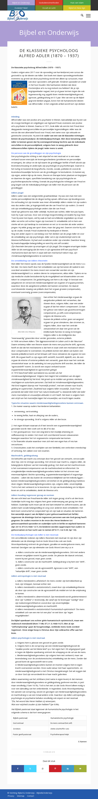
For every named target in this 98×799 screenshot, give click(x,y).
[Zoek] (80, 15)
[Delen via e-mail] (80, 768)
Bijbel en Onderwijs (21, 2)
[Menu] (87, 15)
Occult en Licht (49, 8)
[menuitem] (21, 2)
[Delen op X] (30, 768)
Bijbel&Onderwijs (44, 792)
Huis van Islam (77, 2)
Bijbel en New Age (77, 8)
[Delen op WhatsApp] (42, 768)
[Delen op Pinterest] (55, 768)
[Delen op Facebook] (17, 768)
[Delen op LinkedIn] (68, 768)
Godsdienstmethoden (49, 2)
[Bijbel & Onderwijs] (40, 15)
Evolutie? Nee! (21, 8)
